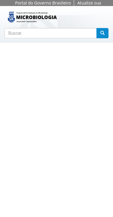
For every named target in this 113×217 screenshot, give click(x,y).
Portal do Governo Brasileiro (43, 3)
